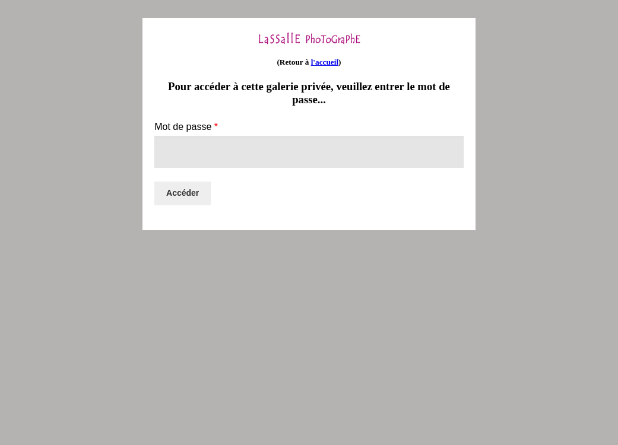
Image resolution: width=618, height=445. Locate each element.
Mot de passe (186, 127)
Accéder (182, 193)
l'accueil (324, 62)
